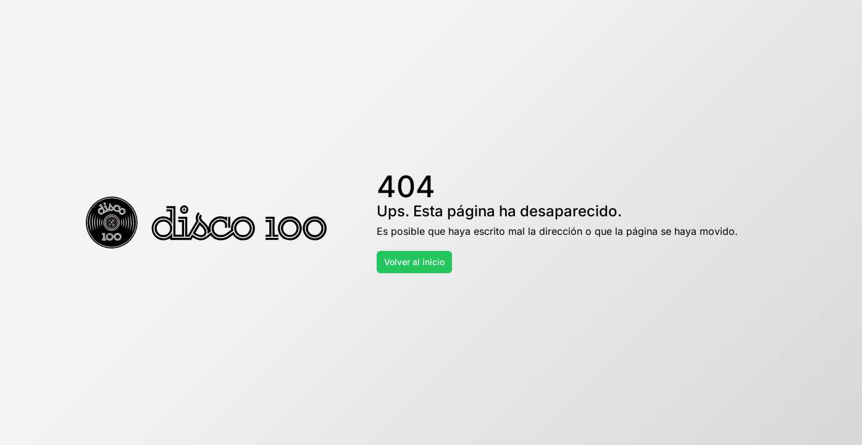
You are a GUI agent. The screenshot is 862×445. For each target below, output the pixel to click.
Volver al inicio (414, 261)
